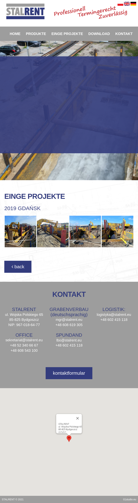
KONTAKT (124, 34)
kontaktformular (69, 373)
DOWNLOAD (99, 34)
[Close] (77, 418)
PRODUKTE (36, 34)
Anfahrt (62, 432)
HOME (15, 34)
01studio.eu (129, 499)
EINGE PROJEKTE (67, 34)
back (18, 266)
